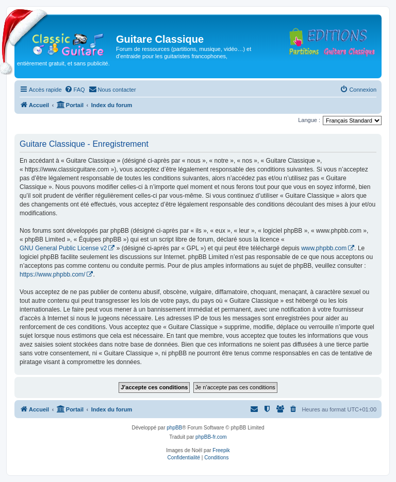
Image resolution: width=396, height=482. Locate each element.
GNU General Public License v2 (63, 248)
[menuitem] (74, 89)
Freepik (220, 450)
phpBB (174, 428)
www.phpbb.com (323, 248)
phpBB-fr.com (211, 437)
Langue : (309, 120)
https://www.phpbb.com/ (52, 274)
